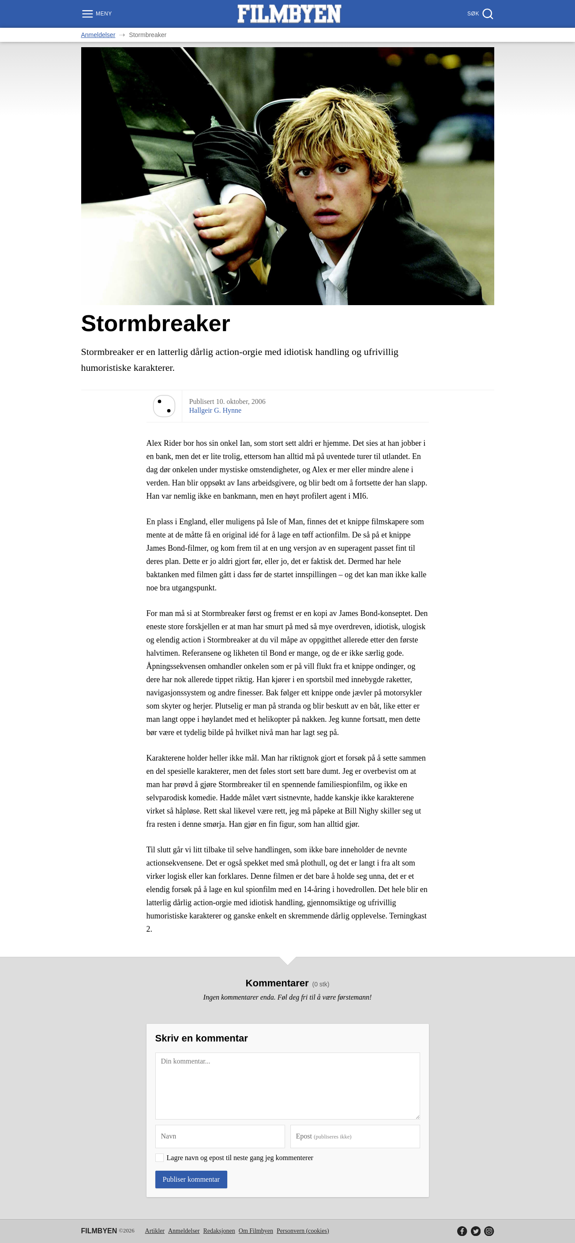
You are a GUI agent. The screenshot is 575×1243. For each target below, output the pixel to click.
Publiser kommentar (191, 1179)
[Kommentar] (287, 1086)
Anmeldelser (98, 34)
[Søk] (479, 14)
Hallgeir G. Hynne (215, 410)
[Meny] (98, 14)
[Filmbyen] (289, 14)
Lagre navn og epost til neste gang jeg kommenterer (240, 1157)
